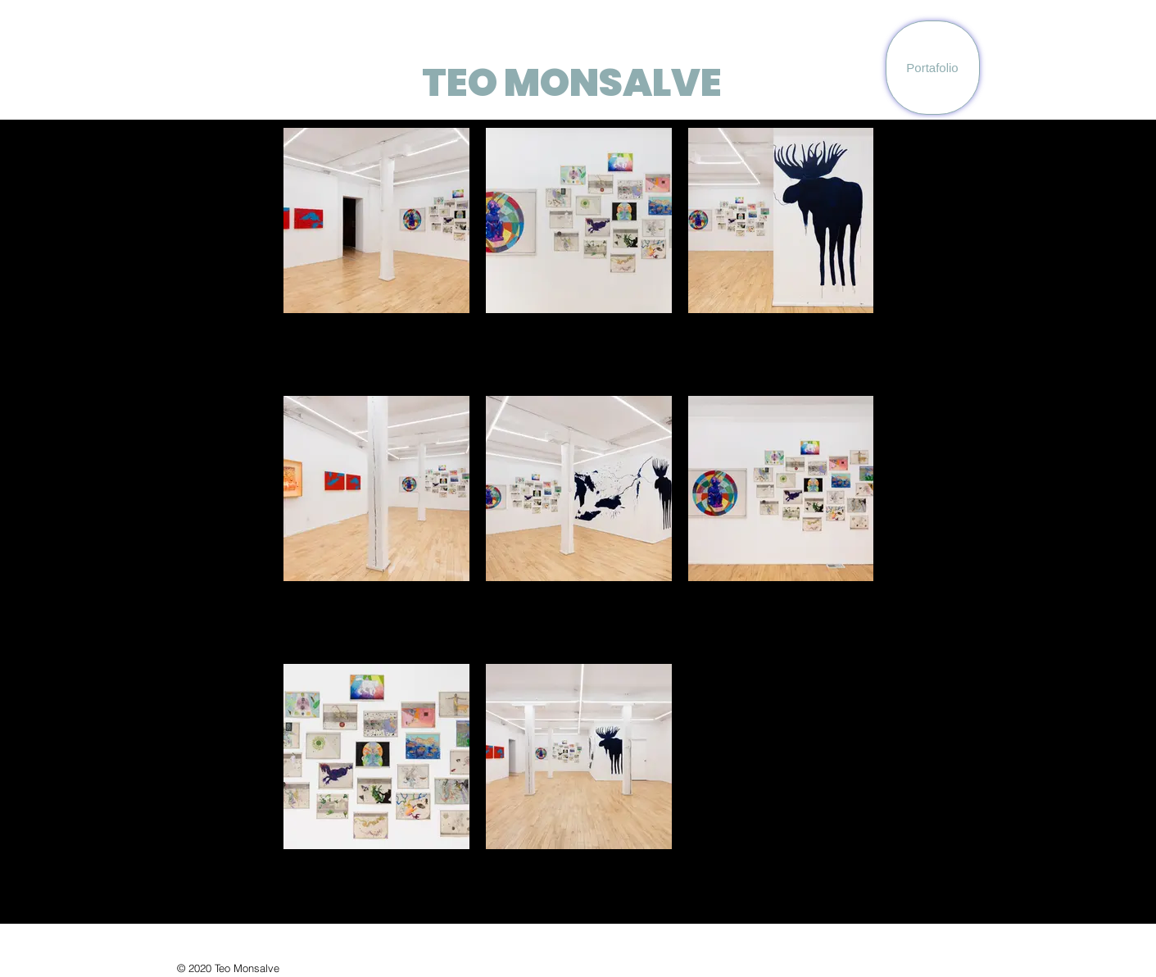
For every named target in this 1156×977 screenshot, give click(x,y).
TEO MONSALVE (572, 82)
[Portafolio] (933, 67)
